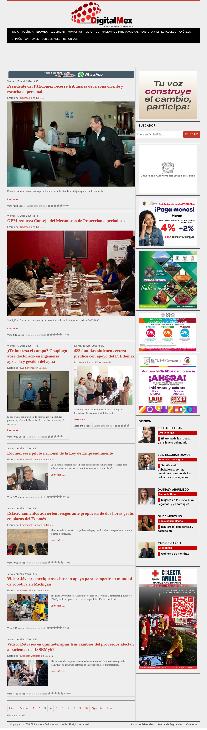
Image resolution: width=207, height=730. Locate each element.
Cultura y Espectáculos (161, 32)
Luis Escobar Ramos (174, 457)
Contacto (191, 726)
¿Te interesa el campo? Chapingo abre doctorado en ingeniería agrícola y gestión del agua (37, 357)
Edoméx (43, 32)
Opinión (17, 40)
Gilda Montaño (170, 518)
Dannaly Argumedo (173, 491)
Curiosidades (52, 40)
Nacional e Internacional (123, 32)
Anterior (23, 710)
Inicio (15, 32)
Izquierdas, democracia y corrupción (175, 530)
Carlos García (169, 545)
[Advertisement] (104, 55)
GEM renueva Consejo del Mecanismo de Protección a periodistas (67, 222)
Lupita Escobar (170, 430)
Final (109, 710)
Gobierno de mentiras (174, 555)
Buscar (191, 136)
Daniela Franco (28, 592)
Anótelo (188, 32)
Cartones (32, 40)
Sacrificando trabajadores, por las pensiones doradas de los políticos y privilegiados (174, 472)
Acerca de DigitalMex (169, 726)
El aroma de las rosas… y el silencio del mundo (175, 442)
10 (86, 710)
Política (28, 32)
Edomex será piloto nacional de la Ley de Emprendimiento (60, 454)
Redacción (26, 99)
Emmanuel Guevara (31, 461)
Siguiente (97, 710)
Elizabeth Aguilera (30, 657)
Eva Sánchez (27, 369)
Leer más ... (14, 201)
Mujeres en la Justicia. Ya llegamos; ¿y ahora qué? (176, 503)
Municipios (78, 32)
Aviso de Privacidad (142, 726)
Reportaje (72, 40)
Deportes (95, 32)
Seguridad (60, 32)
